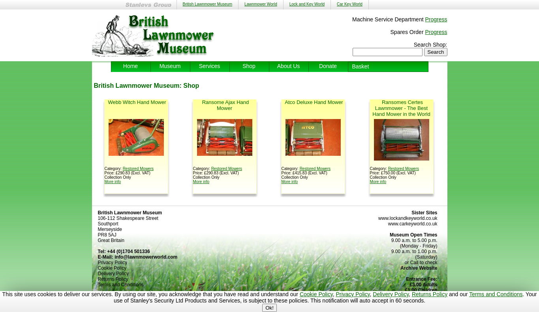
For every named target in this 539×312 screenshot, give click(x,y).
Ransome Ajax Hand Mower (225, 105)
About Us (288, 66)
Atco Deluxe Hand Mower (314, 102)
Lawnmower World (260, 4)
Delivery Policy (391, 294)
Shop (248, 66)
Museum (170, 66)
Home (130, 66)
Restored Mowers (138, 168)
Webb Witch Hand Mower (137, 102)
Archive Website (418, 268)
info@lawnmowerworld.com (146, 257)
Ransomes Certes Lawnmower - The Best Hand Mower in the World (401, 108)
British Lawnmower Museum (208, 4)
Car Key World (349, 4)
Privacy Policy (353, 294)
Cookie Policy (316, 294)
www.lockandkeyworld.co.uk (407, 218)
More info (113, 182)
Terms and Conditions (495, 294)
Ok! (269, 308)
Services (209, 66)
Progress (436, 19)
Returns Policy (429, 294)
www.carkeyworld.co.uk (413, 224)
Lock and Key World (307, 4)
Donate (328, 66)
